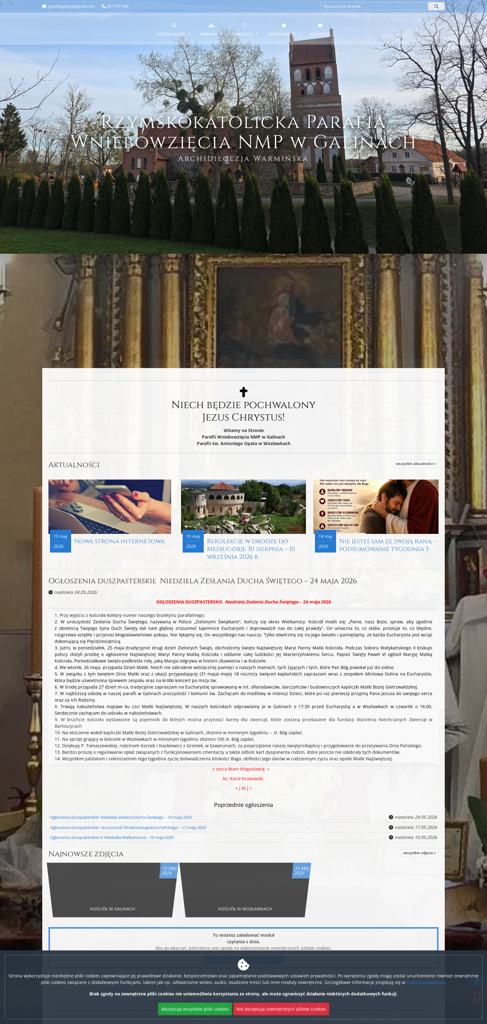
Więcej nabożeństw (107, 353)
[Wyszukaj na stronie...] (374, 6)
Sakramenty (282, 29)
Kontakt (320, 29)
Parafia (209, 29)
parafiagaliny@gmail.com (71, 6)
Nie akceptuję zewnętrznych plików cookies (281, 1009)
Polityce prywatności (426, 982)
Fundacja (243, 29)
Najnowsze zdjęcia (92, 855)
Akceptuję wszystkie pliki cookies (195, 1009)
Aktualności (172, 29)
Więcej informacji (243, 353)
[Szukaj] (436, 6)
